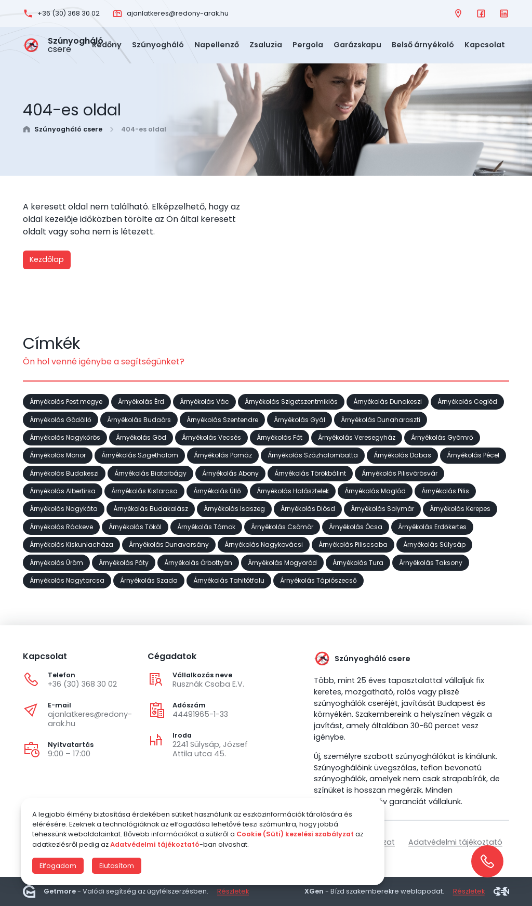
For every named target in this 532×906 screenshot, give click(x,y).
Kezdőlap (47, 259)
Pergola (307, 45)
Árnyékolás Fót (279, 436)
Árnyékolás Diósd (308, 508)
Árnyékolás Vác (204, 401)
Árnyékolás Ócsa (355, 526)
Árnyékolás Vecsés (211, 436)
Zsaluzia (265, 45)
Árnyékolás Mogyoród (282, 562)
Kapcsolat (484, 45)
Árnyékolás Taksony (430, 562)
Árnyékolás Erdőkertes (432, 526)
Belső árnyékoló (423, 45)
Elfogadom (57, 865)
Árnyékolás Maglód (375, 490)
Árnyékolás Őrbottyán (198, 562)
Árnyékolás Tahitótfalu (228, 579)
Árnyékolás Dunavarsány (169, 544)
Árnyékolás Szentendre (222, 419)
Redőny (107, 45)
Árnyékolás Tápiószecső (318, 579)
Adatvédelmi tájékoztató (455, 842)
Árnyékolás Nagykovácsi (263, 544)
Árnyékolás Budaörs (139, 419)
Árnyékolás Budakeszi (64, 472)
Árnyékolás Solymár (382, 508)
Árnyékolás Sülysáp (434, 544)
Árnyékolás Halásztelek (293, 490)
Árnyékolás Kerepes (460, 508)
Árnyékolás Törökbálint (310, 472)
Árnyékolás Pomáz (223, 455)
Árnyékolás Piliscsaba (353, 544)
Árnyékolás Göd (141, 436)
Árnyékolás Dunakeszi (387, 401)
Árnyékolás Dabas (402, 455)
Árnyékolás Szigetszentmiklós (291, 401)
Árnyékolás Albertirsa (63, 490)
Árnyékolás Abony (230, 472)
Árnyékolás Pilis (445, 490)
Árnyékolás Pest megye (66, 401)
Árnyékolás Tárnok (206, 526)
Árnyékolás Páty (124, 562)
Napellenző (216, 45)
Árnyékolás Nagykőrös (65, 436)
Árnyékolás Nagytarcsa (67, 579)
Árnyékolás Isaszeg (234, 508)
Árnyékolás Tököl (135, 526)
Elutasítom (116, 865)
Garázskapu (357, 45)
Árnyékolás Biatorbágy (150, 472)
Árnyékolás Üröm (56, 562)
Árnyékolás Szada (149, 579)
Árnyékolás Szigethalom (139, 455)
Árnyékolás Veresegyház (356, 436)
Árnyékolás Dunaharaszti (380, 419)
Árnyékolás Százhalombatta (313, 455)
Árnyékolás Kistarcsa (144, 490)
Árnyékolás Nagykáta (64, 508)
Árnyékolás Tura (357, 562)
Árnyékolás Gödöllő (60, 419)
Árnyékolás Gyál (299, 419)
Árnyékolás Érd (141, 401)
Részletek (233, 891)
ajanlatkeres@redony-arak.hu (90, 719)
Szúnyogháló (158, 45)
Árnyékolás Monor (58, 455)
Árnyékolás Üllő (217, 490)
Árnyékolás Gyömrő (442, 436)
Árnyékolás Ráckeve (61, 526)
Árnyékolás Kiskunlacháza (71, 544)
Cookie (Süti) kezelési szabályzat (295, 834)
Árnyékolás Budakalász (150, 508)
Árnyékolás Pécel (473, 455)
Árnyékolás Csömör (282, 526)
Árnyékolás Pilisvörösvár (399, 472)
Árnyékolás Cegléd (467, 401)
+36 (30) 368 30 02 (82, 684)
